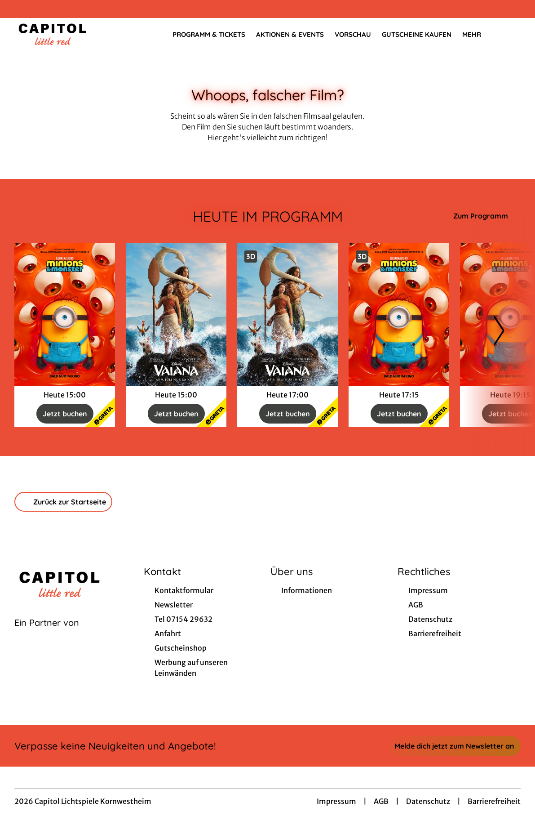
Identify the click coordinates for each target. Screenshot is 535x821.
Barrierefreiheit (494, 801)
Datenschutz (428, 801)
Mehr (477, 34)
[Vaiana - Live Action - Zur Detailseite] (176, 314)
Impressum (336, 801)
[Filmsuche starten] (512, 34)
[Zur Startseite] (77, 34)
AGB (381, 801)
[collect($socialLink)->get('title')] (16, 9)
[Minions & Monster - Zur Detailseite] (64, 314)
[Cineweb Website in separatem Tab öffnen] (46, 634)
